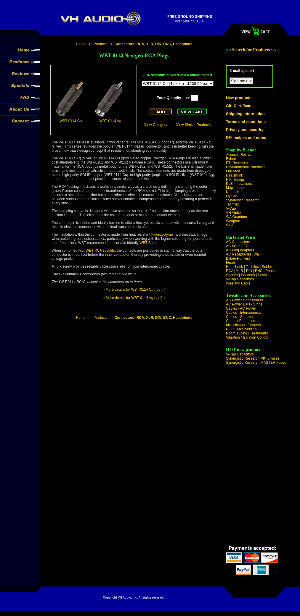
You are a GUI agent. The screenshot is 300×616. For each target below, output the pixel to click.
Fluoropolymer (162, 234)
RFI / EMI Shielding (241, 329)
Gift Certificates (240, 106)
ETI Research (237, 163)
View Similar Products (193, 125)
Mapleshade (235, 188)
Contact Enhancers (241, 321)
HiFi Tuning (235, 179)
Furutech (233, 171)
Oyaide (231, 196)
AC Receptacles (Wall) (244, 254)
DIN (249, 271)
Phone (270, 271)
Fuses (231, 263)
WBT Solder (148, 243)
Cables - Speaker (240, 317)
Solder (267, 267)
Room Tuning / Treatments (247, 333)
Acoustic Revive (238, 155)
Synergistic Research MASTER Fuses (256, 362)
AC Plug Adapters (240, 250)
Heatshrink (234, 175)
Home (81, 44)
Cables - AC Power (241, 308)
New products (238, 98)
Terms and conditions (246, 121)
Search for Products (251, 49)
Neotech (232, 192)
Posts (262, 275)
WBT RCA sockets (100, 250)
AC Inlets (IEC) (238, 246)
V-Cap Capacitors (240, 279)
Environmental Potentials (245, 167)
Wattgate (233, 221)
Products (101, 44)
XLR (239, 271)
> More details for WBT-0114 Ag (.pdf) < (134, 298)
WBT (230, 225)
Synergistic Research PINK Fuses (253, 358)
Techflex (232, 204)
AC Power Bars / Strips (244, 304)
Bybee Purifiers (238, 258)
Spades (232, 275)
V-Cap (231, 208)
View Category (155, 125)
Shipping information (245, 113)
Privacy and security (244, 129)
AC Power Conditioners (244, 300)
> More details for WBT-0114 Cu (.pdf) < (134, 289)
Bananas (248, 275)
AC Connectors (238, 242)
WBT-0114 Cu (71, 121)
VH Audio (233, 213)
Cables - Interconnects (244, 313)
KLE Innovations (239, 184)
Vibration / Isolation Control (247, 337)
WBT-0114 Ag (110, 121)
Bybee (231, 159)
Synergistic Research (242, 200)
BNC (258, 271)
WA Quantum (236, 217)
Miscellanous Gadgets (243, 325)
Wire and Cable (238, 283)
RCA (229, 271)
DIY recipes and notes (246, 137)
